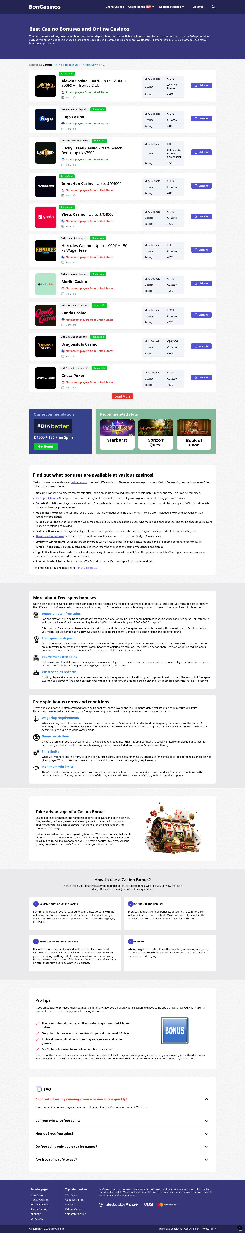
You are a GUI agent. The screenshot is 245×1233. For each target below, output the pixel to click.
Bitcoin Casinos (39, 1204)
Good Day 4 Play (74, 1200)
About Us (36, 1214)
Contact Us (37, 1218)
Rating (58, 64)
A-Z (103, 64)
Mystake (70, 1204)
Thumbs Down (89, 64)
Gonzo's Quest (156, 442)
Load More (122, 396)
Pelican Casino (73, 1209)
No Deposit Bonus (47, 498)
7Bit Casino (71, 1195)
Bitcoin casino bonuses (50, 536)
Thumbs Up (71, 64)
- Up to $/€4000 (91, 183)
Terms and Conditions (170, 1228)
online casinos (79, 482)
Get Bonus (46, 446)
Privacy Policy (209, 1228)
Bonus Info (67, 73)
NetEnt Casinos (39, 1200)
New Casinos (38, 1195)
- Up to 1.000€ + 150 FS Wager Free (94, 248)
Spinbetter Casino (75, 1214)
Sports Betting (39, 1209)
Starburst (117, 439)
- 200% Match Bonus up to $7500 (91, 150)
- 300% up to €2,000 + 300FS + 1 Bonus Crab (93, 83)
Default (47, 64)
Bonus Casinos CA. (86, 568)
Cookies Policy (191, 1228)
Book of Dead (194, 442)
